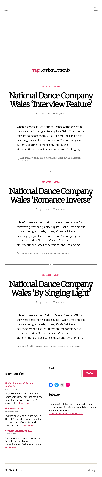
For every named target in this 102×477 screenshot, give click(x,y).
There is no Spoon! (14, 408)
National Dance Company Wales (58, 158)
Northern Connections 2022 (19, 430)
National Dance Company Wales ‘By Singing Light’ (51, 288)
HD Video (46, 86)
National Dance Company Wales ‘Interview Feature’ (51, 100)
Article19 (46, 114)
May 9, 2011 (61, 114)
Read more (24, 403)
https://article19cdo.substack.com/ (66, 413)
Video (57, 86)
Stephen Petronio (61, 253)
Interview (29, 158)
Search (52, 368)
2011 (22, 158)
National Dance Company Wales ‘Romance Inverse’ (51, 196)
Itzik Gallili (38, 158)
